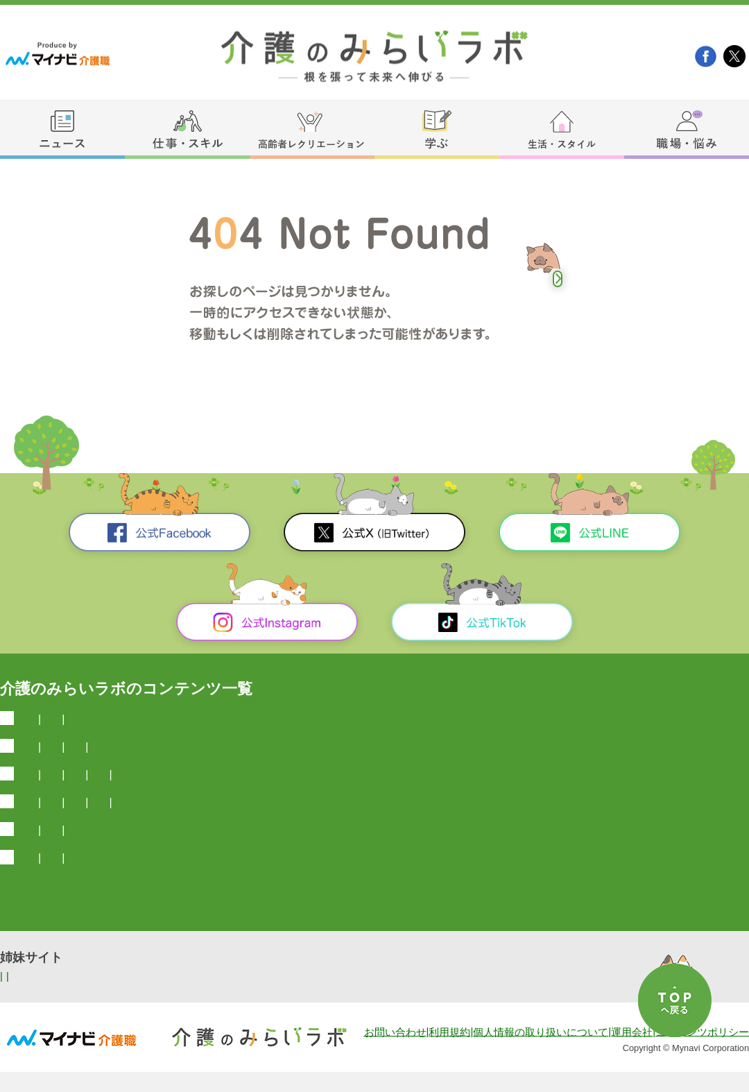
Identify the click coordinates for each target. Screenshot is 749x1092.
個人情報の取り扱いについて (540, 1052)
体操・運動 (383, 821)
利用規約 (449, 1052)
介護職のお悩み (315, 890)
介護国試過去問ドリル (117, 753)
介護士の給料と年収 (349, 787)
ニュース (41, 721)
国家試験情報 (535, 753)
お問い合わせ (395, 1052)
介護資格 (268, 787)
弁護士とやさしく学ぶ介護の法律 (266, 753)
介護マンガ (129, 890)
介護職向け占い (397, 856)
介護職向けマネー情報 (183, 856)
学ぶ (28, 755)
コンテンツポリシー (702, 1052)
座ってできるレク (465, 821)
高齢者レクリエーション (87, 823)
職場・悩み (47, 892)
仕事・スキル (54, 789)
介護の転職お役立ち (217, 890)
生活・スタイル (61, 857)
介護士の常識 (148, 787)
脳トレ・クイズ (220, 821)
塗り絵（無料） (307, 821)
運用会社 (632, 1052)
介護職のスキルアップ (465, 787)
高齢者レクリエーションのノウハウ (609, 821)
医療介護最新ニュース (242, 719)
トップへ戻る (557, 279)
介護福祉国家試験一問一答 (425, 753)
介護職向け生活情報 (299, 856)
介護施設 (213, 787)
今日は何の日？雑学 (358, 719)
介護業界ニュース (133, 719)
